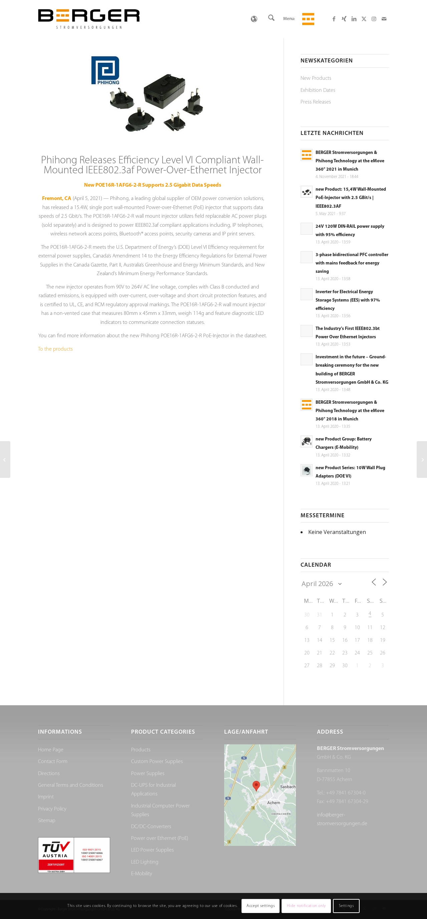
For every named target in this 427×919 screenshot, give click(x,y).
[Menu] (307, 19)
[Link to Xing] (344, 19)
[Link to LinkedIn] (354, 19)
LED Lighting (144, 862)
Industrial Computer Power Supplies (160, 810)
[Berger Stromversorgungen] (88, 19)
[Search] (271, 19)
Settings (346, 906)
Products (140, 750)
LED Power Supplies (152, 850)
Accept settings (261, 906)
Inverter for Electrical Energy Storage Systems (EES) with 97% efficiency (348, 300)
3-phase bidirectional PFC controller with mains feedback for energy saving (352, 263)
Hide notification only (306, 906)
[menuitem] (271, 19)
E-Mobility (141, 874)
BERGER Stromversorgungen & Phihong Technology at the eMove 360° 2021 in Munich (350, 161)
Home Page (50, 750)
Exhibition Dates (318, 90)
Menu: (289, 19)
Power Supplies (147, 773)
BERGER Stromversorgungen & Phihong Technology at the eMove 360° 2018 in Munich (350, 410)
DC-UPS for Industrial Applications (153, 790)
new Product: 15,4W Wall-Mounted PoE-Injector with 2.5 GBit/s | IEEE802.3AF (351, 197)
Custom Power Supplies (157, 761)
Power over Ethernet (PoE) (159, 838)
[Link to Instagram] (374, 19)
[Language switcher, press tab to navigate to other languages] (254, 19)
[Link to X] (364, 19)
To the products (55, 349)
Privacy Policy (52, 809)
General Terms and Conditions (70, 785)
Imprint (46, 797)
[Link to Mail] (384, 19)
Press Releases (316, 102)
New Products (316, 78)
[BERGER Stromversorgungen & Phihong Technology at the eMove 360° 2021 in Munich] (422, 459)
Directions (49, 773)
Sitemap (46, 820)
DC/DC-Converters (151, 827)
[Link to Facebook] (334, 19)
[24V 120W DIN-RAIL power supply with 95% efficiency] (5, 459)
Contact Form (52, 761)
